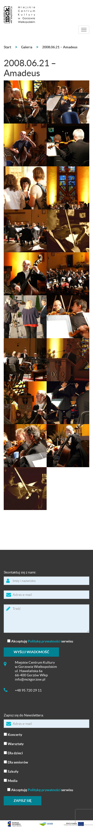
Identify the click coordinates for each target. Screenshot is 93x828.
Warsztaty (14, 743)
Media (10, 780)
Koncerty (13, 734)
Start (7, 47)
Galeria (26, 47)
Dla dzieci (13, 752)
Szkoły (11, 771)
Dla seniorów (16, 762)
